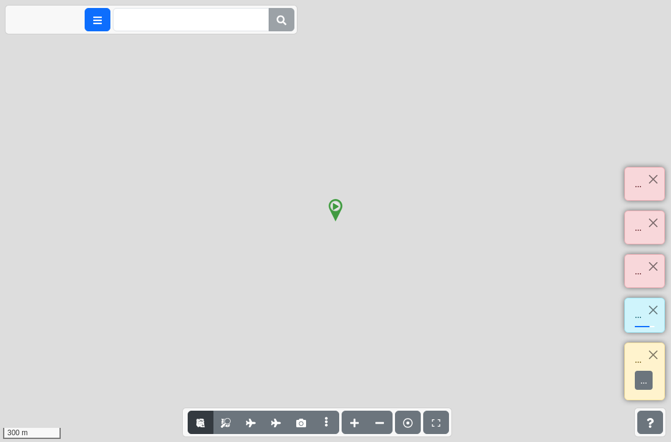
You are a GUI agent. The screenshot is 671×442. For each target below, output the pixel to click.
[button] (335, 210)
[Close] (652, 179)
